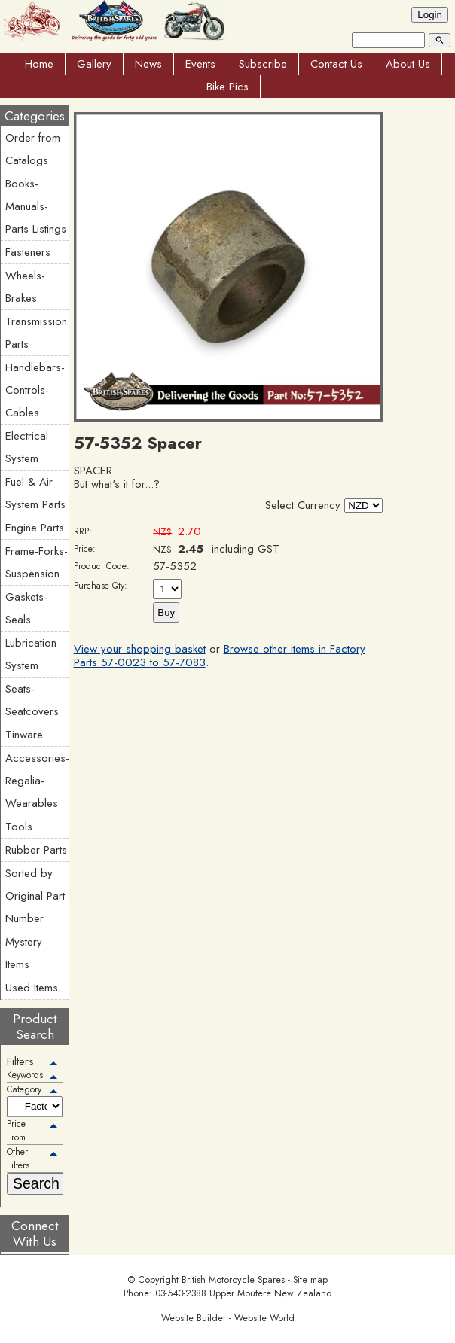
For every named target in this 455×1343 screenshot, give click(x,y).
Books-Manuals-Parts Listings (35, 206)
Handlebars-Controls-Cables (35, 390)
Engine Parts (34, 527)
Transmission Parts (36, 332)
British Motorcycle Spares (233, 1280)
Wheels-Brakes (25, 286)
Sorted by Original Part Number (35, 896)
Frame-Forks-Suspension (36, 562)
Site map (310, 1280)
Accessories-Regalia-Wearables (37, 781)
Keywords (25, 1075)
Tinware (24, 734)
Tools (18, 826)
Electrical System (26, 447)
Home (39, 64)
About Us (408, 64)
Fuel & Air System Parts (35, 493)
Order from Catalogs (32, 149)
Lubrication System (30, 654)
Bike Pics (227, 86)
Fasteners (27, 252)
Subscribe (263, 64)
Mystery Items (23, 953)
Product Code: (102, 566)
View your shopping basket (140, 649)
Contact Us (336, 64)
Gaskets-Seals (26, 608)
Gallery (94, 64)
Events (200, 64)
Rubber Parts (36, 850)
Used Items (31, 987)
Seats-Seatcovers (32, 700)
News (148, 64)
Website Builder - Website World (228, 1318)
